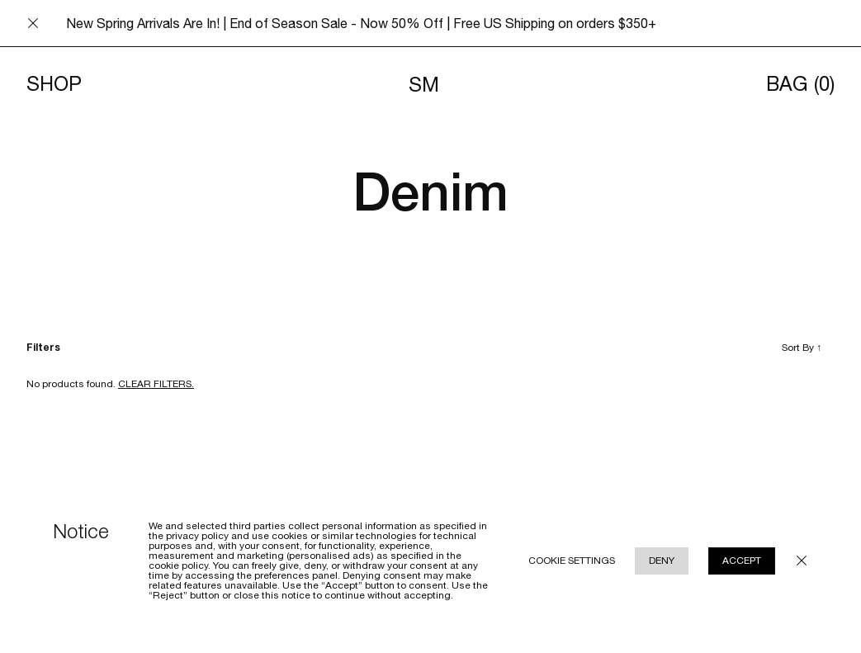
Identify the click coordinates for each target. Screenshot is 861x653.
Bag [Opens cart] (800, 84)
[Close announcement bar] (33, 23)
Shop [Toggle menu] (54, 84)
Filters (43, 348)
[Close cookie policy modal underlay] (801, 560)
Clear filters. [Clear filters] (156, 384)
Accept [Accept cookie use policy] (741, 560)
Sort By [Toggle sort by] (801, 347)
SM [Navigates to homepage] (424, 84)
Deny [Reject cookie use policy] (661, 560)
